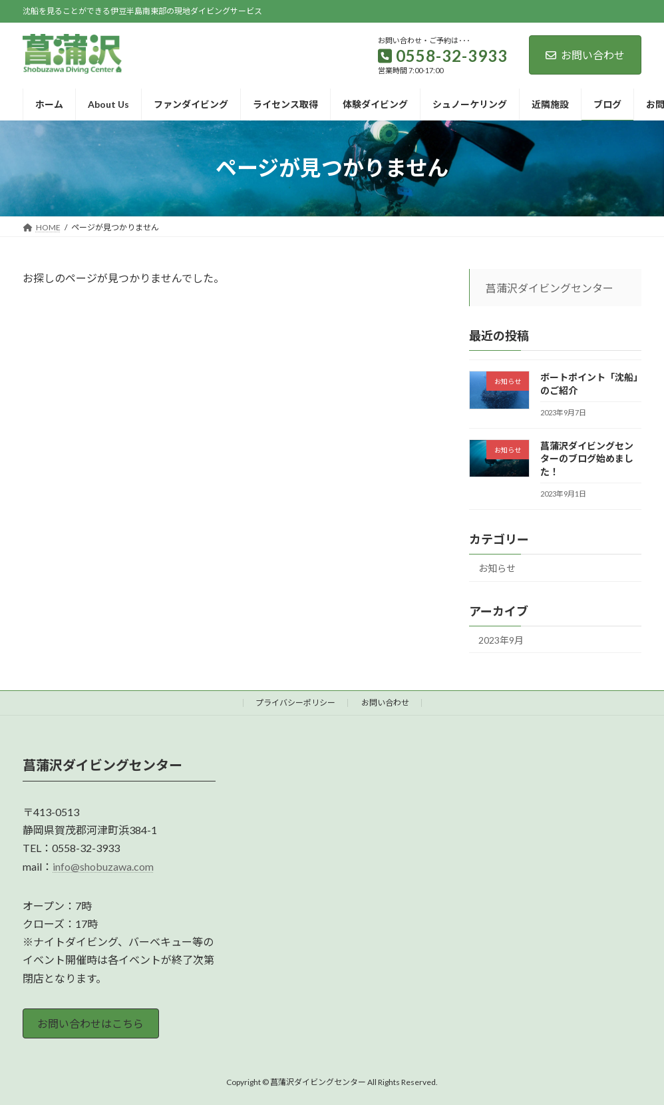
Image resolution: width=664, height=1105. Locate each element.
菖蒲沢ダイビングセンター (549, 288)
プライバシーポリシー (295, 703)
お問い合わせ (585, 55)
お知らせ (497, 567)
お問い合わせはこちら (90, 1023)
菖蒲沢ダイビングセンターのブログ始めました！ (586, 458)
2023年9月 (501, 639)
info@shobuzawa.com (103, 865)
